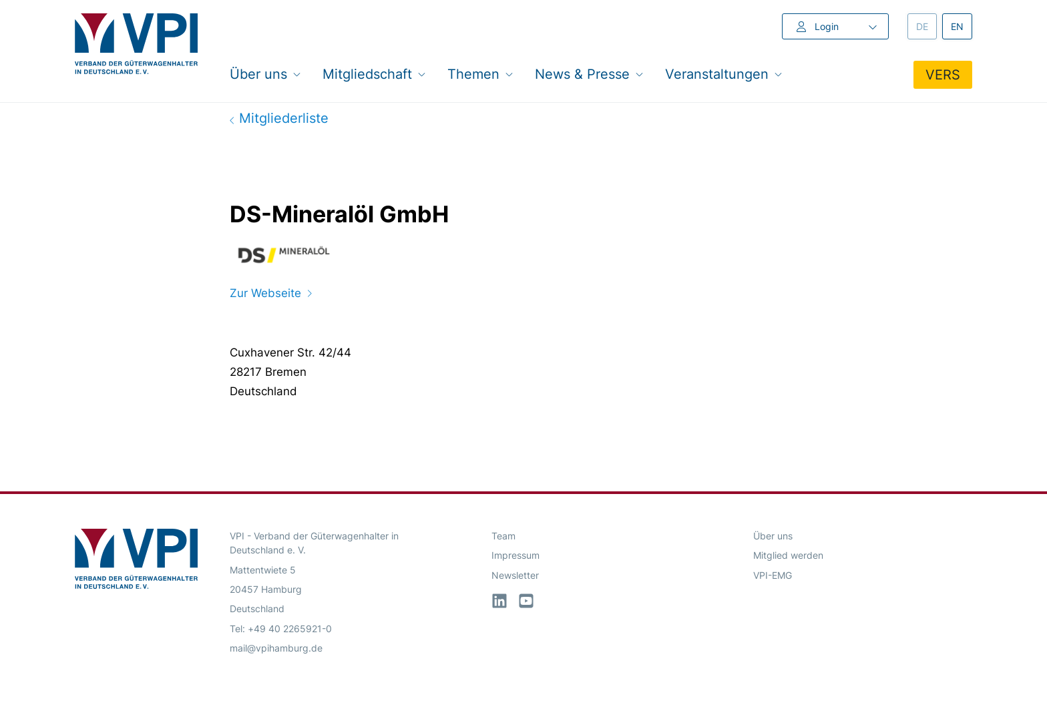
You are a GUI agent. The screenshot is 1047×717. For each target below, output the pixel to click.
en (961, 25)
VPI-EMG (772, 575)
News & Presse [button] (589, 73)
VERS (942, 75)
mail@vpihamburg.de (276, 648)
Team (503, 535)
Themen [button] (480, 73)
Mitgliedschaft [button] (374, 73)
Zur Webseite (271, 293)
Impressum (515, 555)
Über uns (773, 535)
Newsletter (515, 575)
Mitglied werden (788, 555)
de (926, 25)
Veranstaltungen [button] (724, 73)
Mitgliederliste (279, 117)
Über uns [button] (265, 73)
